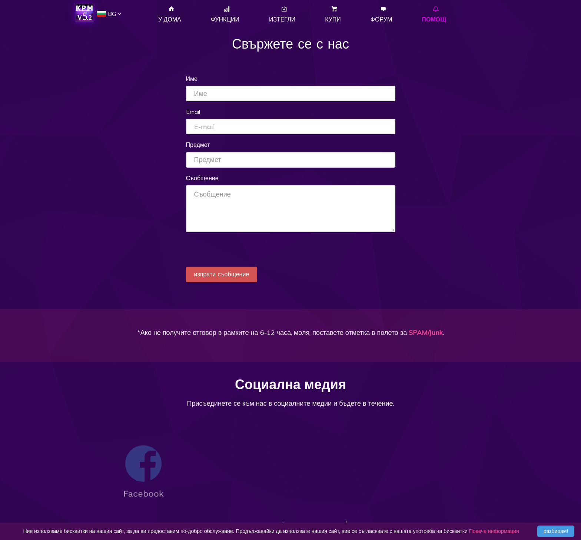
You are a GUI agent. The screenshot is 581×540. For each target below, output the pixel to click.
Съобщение (202, 178)
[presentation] (242, 252)
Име (191, 78)
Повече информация (494, 531)
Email (193, 111)
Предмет (198, 144)
